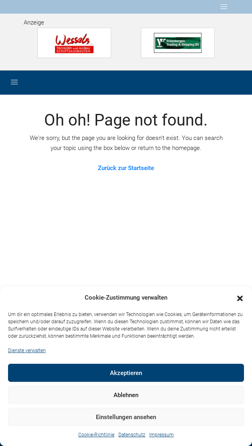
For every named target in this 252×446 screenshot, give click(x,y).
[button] (240, 298)
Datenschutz (131, 435)
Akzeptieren (126, 373)
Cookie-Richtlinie (96, 435)
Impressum (161, 435)
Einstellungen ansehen (126, 417)
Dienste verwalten (27, 350)
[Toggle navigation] (223, 7)
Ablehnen (126, 395)
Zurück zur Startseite (126, 168)
